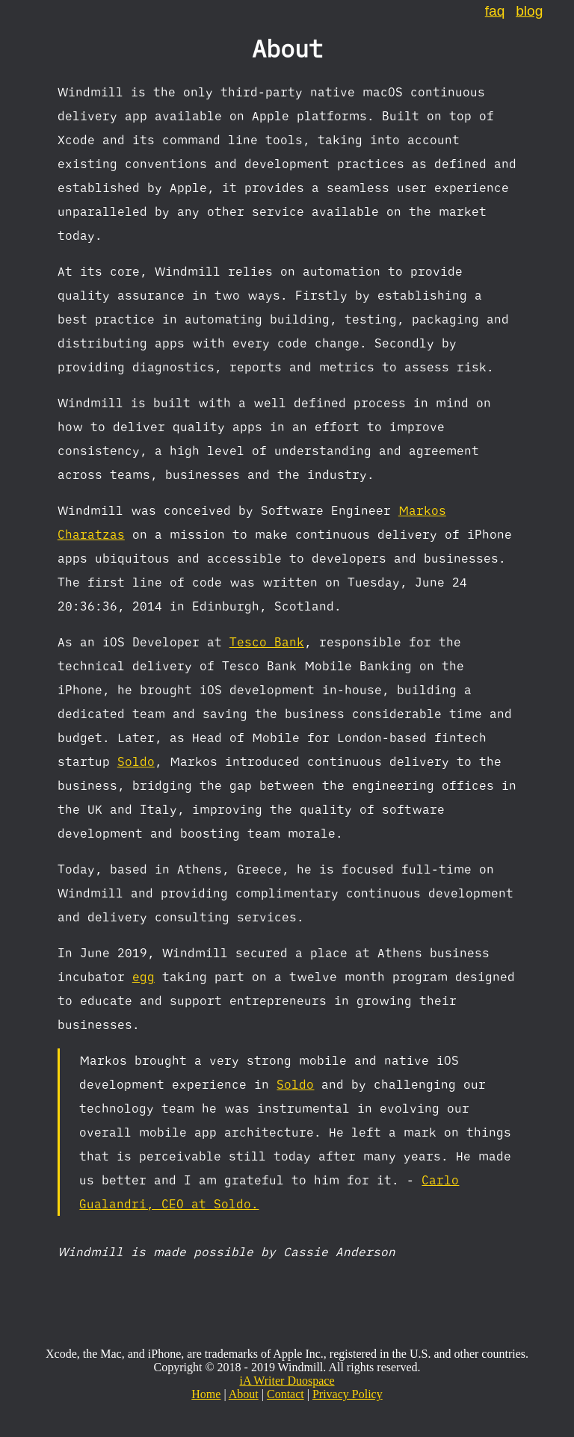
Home (205, 1394)
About (244, 1394)
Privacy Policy (347, 1394)
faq (495, 11)
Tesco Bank (266, 641)
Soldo (136, 761)
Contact (285, 1394)
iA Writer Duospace (286, 1380)
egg (143, 976)
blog (529, 11)
